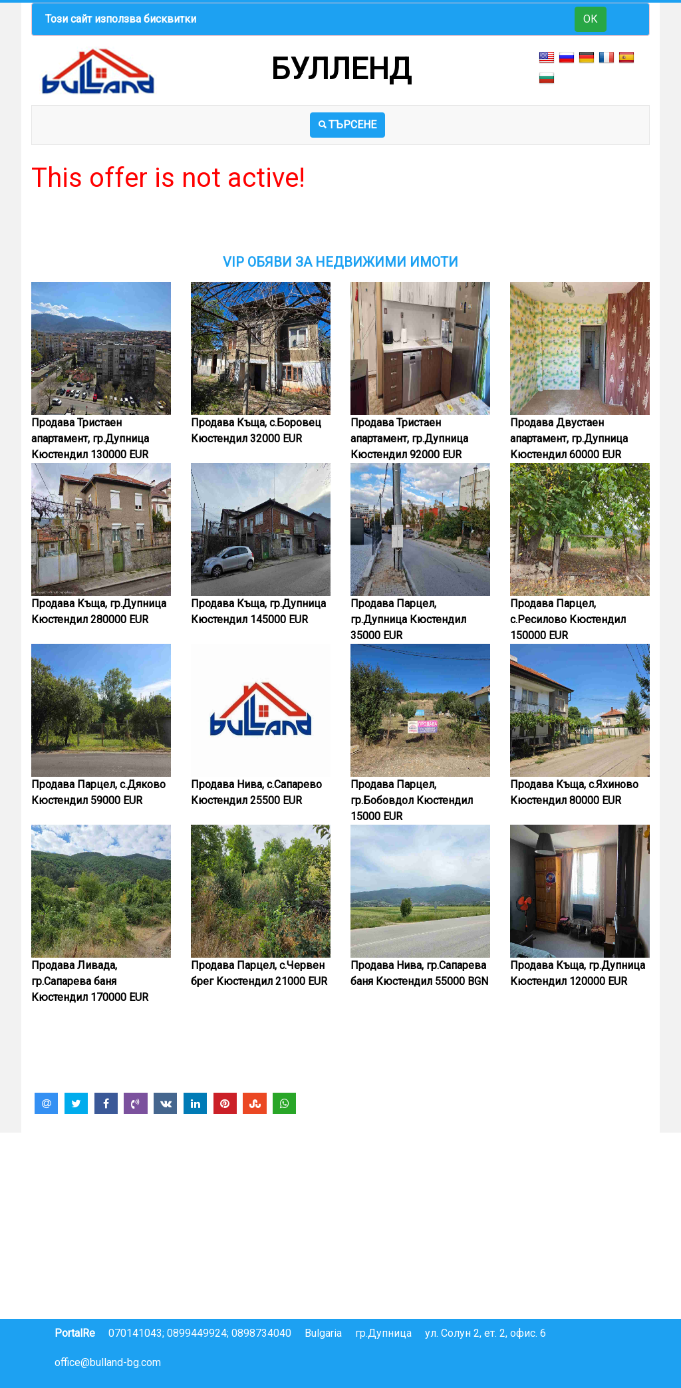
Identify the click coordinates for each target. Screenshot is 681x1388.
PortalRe (75, 1333)
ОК (590, 19)
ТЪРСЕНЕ (347, 124)
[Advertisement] (340, 224)
